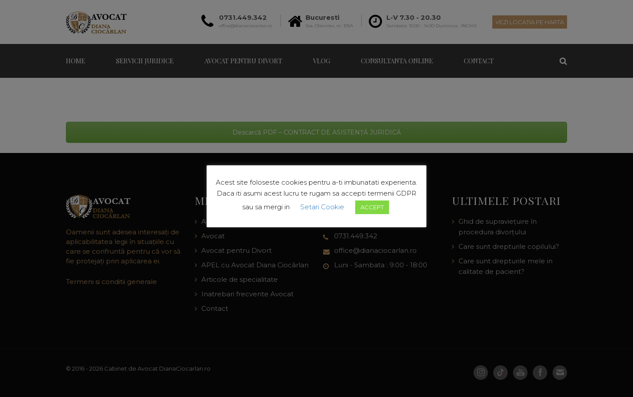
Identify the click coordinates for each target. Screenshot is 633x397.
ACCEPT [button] (372, 207)
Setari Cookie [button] (322, 207)
